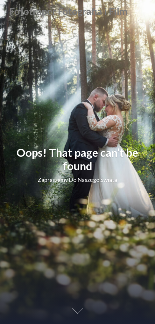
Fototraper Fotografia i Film (69, 11)
